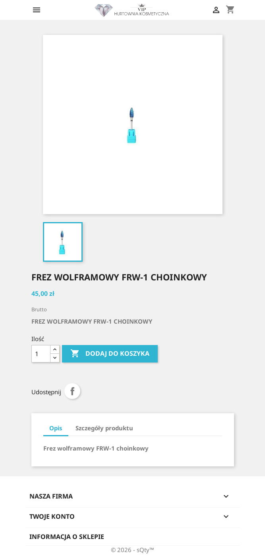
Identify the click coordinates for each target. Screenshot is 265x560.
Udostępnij (72, 391)
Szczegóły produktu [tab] (104, 428)
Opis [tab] (55, 428)
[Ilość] (40, 353)
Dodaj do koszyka (109, 354)
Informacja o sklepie (66, 536)
